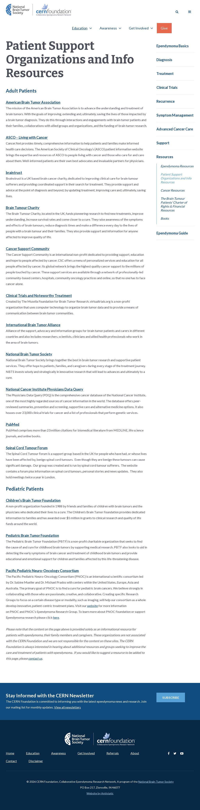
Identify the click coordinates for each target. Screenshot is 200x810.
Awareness (108, 28)
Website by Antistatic (100, 793)
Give (164, 28)
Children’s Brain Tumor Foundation (33, 500)
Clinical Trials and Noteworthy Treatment (39, 295)
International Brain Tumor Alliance (33, 325)
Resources (164, 157)
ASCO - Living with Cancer (27, 137)
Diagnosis (164, 60)
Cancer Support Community (27, 249)
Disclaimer (36, 761)
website (92, 606)
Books (165, 218)
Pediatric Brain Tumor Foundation (32, 535)
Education (80, 28)
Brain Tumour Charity (22, 208)
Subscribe (170, 697)
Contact (11, 761)
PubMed (12, 424)
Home (10, 753)
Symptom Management (175, 115)
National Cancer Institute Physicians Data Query (44, 389)
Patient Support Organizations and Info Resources (176, 178)
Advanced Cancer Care (174, 129)
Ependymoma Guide (172, 233)
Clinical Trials (167, 87)
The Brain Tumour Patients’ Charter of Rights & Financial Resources (174, 204)
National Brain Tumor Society (29, 354)
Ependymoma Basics (172, 46)
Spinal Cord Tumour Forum (26, 448)
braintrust (14, 172)
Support (162, 143)
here (56, 617)
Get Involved (139, 28)
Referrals (112, 753)
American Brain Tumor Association (33, 102)
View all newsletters (67, 707)
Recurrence (165, 101)
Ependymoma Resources (177, 166)
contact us (35, 658)
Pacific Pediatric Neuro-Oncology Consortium (42, 571)
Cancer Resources (173, 190)
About (134, 753)
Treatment (165, 73)
